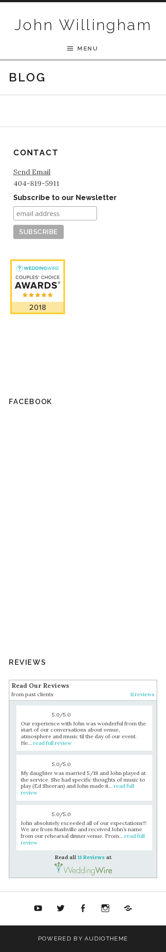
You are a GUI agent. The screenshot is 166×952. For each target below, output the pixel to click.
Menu (87, 48)
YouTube (38, 909)
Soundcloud (128, 909)
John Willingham (83, 25)
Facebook (83, 909)
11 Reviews (37, 367)
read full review (52, 743)
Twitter (61, 909)
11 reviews (142, 694)
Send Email (31, 171)
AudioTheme (106, 938)
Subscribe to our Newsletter (65, 197)
